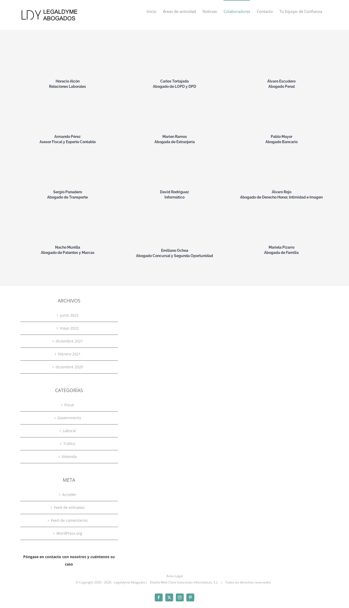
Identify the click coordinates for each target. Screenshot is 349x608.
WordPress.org (69, 533)
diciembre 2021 (69, 341)
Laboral (69, 430)
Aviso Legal (174, 576)
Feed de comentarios (69, 520)
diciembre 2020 (69, 366)
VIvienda (69, 456)
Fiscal (69, 404)
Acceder (69, 494)
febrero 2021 (69, 353)
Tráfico (69, 443)
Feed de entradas (69, 507)
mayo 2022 (69, 328)
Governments (69, 417)
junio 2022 (69, 315)
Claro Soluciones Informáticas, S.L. (193, 582)
